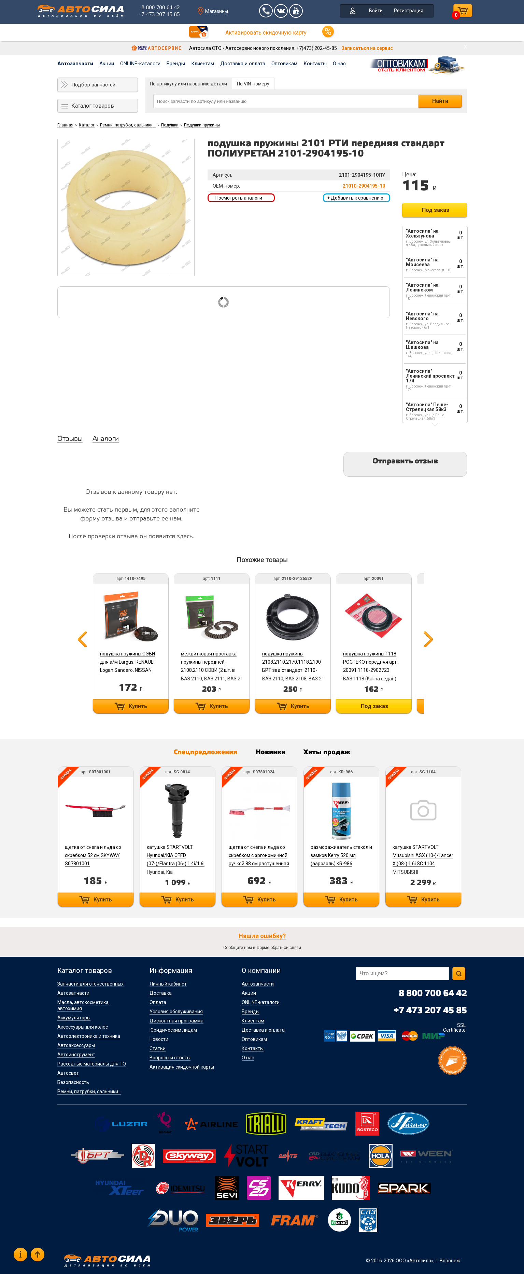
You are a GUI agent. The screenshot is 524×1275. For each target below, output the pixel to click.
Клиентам (202, 63)
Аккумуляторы (73, 1018)
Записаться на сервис (367, 48)
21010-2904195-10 (364, 186)
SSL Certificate (454, 1028)
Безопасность (73, 1083)
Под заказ (435, 210)
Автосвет (68, 1074)
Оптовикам (284, 63)
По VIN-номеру (253, 83)
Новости (159, 1040)
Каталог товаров (92, 106)
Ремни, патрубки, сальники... (128, 125)
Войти (371, 11)
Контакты (315, 63)
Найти (440, 101)
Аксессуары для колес (82, 1028)
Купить (137, 706)
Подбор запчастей (93, 85)
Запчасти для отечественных (90, 985)
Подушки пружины (202, 125)
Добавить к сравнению (355, 197)
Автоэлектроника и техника (88, 1037)
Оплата (158, 1003)
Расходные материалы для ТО (91, 1065)
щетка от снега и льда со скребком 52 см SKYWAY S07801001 (93, 856)
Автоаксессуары (76, 1046)
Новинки (272, 753)
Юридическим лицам (173, 1031)
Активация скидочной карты (182, 1068)
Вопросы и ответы (170, 1058)
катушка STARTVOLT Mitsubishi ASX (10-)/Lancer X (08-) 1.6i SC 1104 (428, 856)
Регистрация (403, 11)
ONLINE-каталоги (140, 63)
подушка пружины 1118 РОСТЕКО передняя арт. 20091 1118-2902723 (376, 662)
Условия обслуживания (176, 1012)
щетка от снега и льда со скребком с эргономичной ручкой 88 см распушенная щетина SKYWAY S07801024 (261, 864)
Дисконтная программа (176, 1022)
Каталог (87, 125)
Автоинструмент (76, 1055)
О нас (339, 63)
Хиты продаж (333, 753)
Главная (65, 125)
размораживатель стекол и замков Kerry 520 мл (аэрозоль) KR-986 (345, 856)
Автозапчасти (75, 63)
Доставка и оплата (242, 63)
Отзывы (70, 439)
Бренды (176, 63)
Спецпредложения (201, 753)
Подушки (170, 125)
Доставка (161, 994)
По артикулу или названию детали (188, 83)
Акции (106, 63)
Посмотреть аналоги (238, 198)
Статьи (158, 1049)
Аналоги (106, 439)
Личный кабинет (168, 985)
